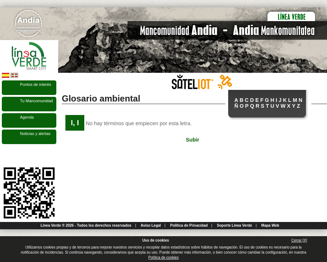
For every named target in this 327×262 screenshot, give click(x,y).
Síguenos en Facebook (6, 155)
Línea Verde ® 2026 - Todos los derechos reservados (86, 225)
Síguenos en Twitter (18, 155)
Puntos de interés (35, 84)
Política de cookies (163, 257)
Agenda (27, 117)
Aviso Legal (151, 225)
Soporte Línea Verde (234, 225)
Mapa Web (270, 225)
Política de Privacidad (188, 225)
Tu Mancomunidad (36, 101)
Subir (192, 140)
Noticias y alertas (35, 133)
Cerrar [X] (299, 240)
